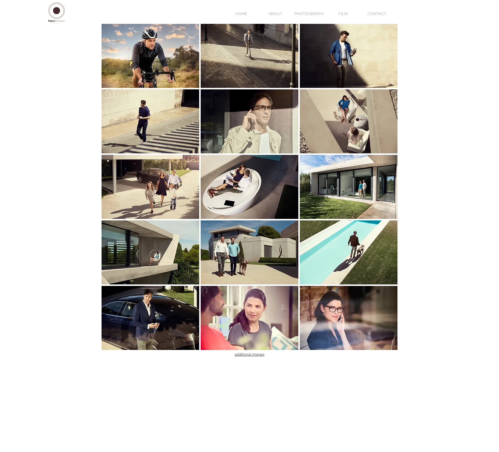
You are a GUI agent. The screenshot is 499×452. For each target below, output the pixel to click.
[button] (150, 56)
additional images (249, 354)
